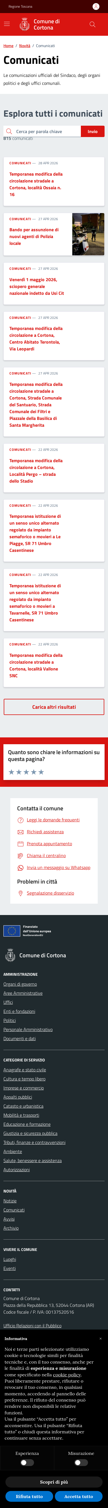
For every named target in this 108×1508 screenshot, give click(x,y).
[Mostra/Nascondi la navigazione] (6, 23)
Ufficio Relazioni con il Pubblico (32, 1325)
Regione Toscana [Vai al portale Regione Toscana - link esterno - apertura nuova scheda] (20, 6)
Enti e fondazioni (19, 1011)
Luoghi (9, 1259)
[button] (100, 1338)
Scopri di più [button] (54, 1482)
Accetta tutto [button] (78, 1496)
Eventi (9, 1268)
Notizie (10, 1200)
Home (8, 46)
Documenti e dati (19, 1038)
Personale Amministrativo (28, 1029)
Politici (9, 1020)
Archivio (11, 1228)
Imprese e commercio (23, 1087)
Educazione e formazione (27, 1124)
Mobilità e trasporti (21, 1115)
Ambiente (12, 1151)
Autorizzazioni (16, 1169)
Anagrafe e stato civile (24, 1069)
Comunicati (20, 163)
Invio (93, 131)
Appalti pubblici (17, 1096)
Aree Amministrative (23, 993)
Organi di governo (20, 984)
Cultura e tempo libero (24, 1078)
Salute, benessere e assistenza (32, 1160)
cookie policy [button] (67, 1374)
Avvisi (9, 1218)
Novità (24, 46)
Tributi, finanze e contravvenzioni (34, 1142)
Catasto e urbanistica (23, 1106)
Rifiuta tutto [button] (29, 1496)
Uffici (8, 1002)
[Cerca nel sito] (92, 24)
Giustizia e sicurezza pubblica (30, 1133)
